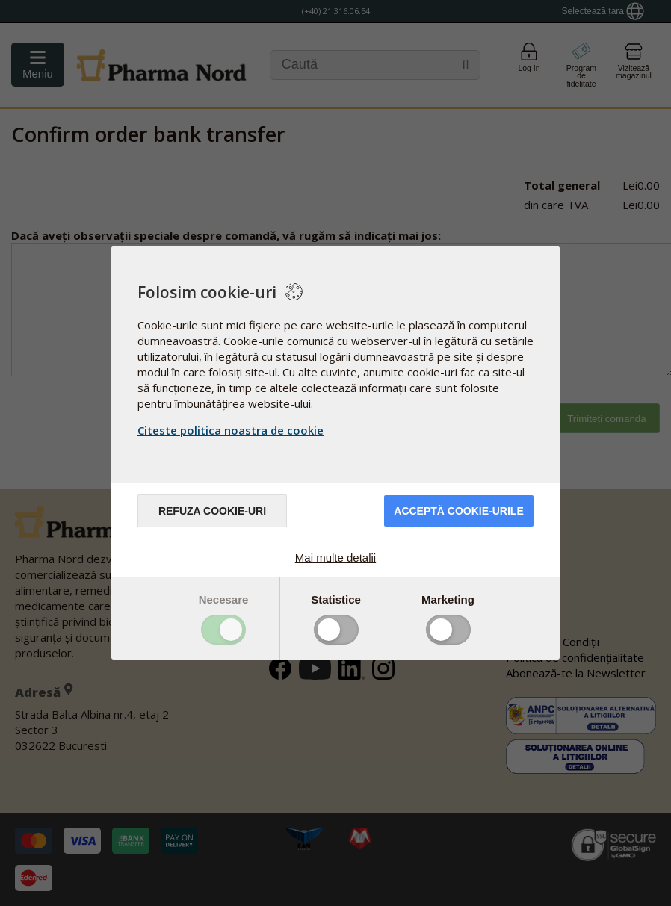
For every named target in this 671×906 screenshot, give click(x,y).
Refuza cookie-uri (212, 511)
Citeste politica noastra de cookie (230, 430)
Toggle (223, 630)
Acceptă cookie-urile (458, 511)
